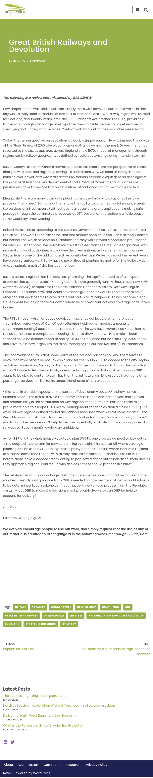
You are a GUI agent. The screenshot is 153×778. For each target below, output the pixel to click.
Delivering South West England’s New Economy (39, 716)
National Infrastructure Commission (116, 616)
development (86, 608)
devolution (110, 608)
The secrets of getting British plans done (34, 696)
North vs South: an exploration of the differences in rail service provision (59, 706)
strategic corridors (41, 624)
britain (20, 608)
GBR (128, 608)
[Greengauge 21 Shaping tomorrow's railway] (16, 9)
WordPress (41, 774)
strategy (69, 624)
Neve (7, 774)
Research (72, 765)
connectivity (61, 608)
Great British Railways (21, 616)
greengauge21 (54, 616)
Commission (28, 765)
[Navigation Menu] (137, 9)
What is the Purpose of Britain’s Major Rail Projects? (43, 726)
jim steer (76, 616)
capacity (38, 608)
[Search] (146, 10)
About (8, 765)
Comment (37, 61)
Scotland (12, 624)
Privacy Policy (96, 765)
